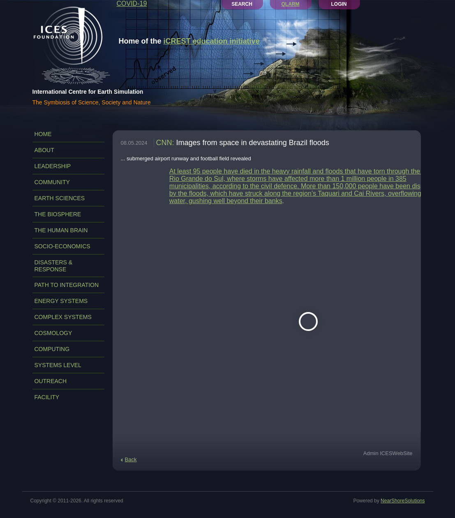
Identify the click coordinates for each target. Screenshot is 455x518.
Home (43, 134)
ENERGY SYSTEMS (61, 301)
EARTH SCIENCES (60, 198)
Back (131, 459)
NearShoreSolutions (403, 501)
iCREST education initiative (212, 41)
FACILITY (47, 397)
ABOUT (44, 150)
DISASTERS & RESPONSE (54, 266)
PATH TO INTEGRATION (67, 285)
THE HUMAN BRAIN (61, 230)
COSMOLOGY (53, 333)
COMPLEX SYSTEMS (63, 317)
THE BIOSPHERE (58, 214)
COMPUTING (52, 349)
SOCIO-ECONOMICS (62, 246)
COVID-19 (132, 3)
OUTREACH (51, 381)
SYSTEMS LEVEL (58, 365)
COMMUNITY (52, 182)
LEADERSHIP (53, 166)
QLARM (291, 4)
